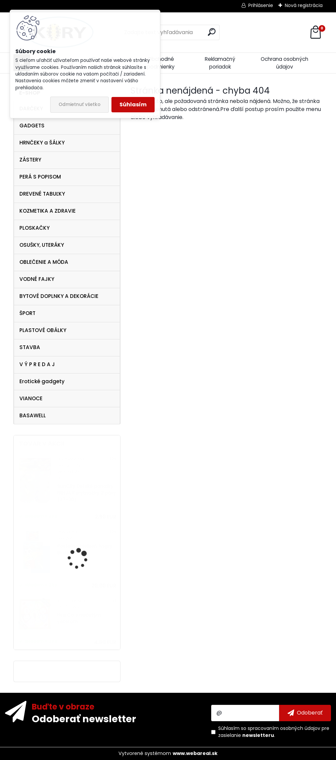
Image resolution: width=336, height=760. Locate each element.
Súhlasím (133, 104)
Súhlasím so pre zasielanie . (273, 732)
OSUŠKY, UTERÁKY (41, 244)
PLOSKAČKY (34, 227)
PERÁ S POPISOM (40, 176)
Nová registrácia (304, 5)
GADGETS (32, 125)
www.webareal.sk (195, 753)
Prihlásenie (260, 5)
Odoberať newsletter (84, 718)
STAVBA (29, 347)
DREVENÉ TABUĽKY (42, 193)
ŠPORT (27, 313)
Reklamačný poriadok (220, 63)
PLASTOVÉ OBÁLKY (42, 330)
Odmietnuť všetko (79, 104)
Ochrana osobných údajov (284, 63)
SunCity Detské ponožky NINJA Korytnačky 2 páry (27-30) (86, 493)
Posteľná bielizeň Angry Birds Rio (84, 549)
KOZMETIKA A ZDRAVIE (47, 210)
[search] (212, 32)
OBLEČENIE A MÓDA (43, 261)
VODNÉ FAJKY (36, 279)
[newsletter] (305, 713)
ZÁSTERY (30, 159)
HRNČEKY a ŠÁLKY (42, 142)
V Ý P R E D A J (37, 364)
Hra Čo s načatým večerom (79, 618)
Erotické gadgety (42, 381)
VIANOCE (31, 398)
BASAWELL (32, 415)
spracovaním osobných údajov (284, 728)
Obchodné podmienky (161, 63)
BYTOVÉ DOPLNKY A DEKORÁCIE (58, 296)
